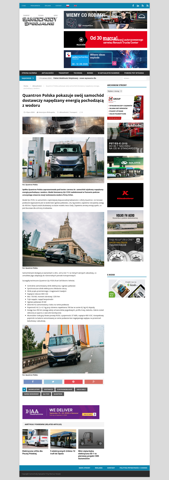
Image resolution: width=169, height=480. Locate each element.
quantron (58, 394)
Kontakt (59, 6)
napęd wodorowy (31, 394)
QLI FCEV (46, 394)
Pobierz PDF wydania (134, 73)
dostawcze (48, 389)
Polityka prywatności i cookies (133, 468)
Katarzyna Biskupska (47, 112)
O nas (24, 6)
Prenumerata (35, 6)
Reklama (48, 6)
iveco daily (81, 389)
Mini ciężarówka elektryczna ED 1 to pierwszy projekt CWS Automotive (88, 455)
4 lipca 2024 (30, 112)
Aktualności (48, 73)
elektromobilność (64, 389)
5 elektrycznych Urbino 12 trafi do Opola (62, 452)
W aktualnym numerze (108, 73)
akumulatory (34, 389)
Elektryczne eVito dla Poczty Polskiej (32, 452)
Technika (78, 73)
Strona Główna (29, 73)
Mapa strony (84, 468)
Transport (64, 73)
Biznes (90, 73)
